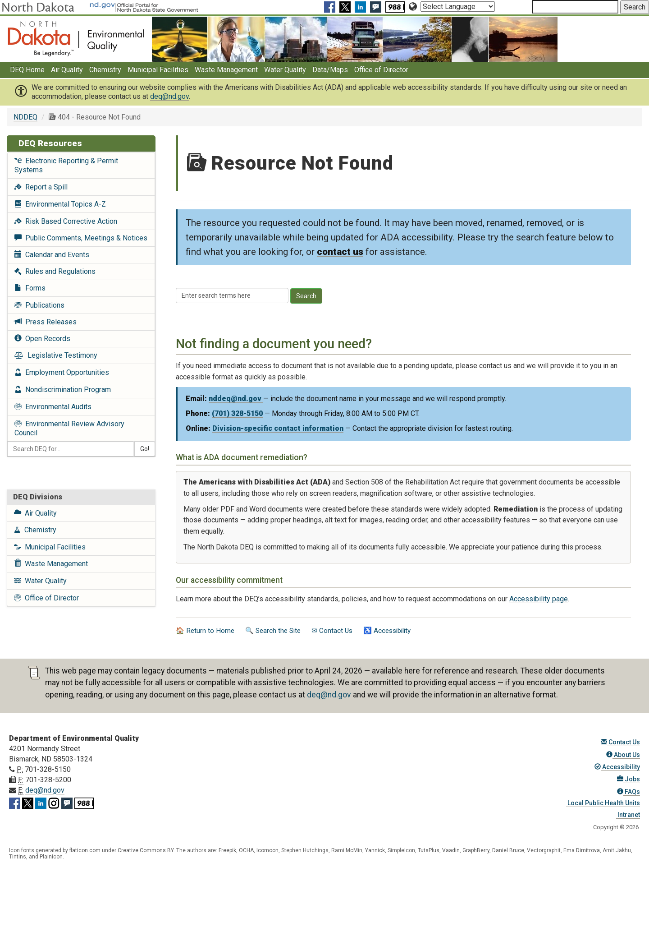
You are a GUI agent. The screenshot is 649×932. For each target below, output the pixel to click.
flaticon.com (85, 850)
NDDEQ (25, 117)
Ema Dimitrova (581, 850)
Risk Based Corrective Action (65, 221)
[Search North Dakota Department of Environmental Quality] (575, 7)
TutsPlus (428, 850)
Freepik (227, 850)
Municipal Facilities (158, 69)
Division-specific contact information (277, 428)
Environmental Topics (60, 204)
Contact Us (620, 742)
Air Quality (67, 69)
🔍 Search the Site (273, 631)
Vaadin (451, 850)
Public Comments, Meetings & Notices (80, 238)
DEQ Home (27, 69)
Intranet (628, 814)
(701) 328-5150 (237, 413)
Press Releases (45, 322)
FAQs (628, 791)
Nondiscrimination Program (62, 389)
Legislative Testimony (55, 355)
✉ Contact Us (331, 631)
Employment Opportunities (61, 372)
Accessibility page (538, 599)
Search (306, 296)
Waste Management (226, 69)
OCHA (246, 850)
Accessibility (617, 767)
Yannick (375, 850)
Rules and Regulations (55, 271)
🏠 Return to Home (205, 631)
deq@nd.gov (169, 96)
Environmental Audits (52, 406)
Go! (144, 448)
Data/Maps (330, 69)
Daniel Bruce (508, 850)
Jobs (628, 779)
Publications (39, 305)
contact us (340, 251)
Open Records (42, 338)
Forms (30, 288)
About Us (623, 754)
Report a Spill (41, 187)
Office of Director (381, 69)
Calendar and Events (51, 254)
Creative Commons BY (146, 850)
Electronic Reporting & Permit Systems (66, 165)
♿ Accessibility (387, 631)
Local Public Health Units (603, 803)
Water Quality (285, 69)
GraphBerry (475, 850)
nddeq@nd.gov (236, 398)
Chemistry (105, 69)
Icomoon (267, 850)
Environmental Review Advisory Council (69, 428)
